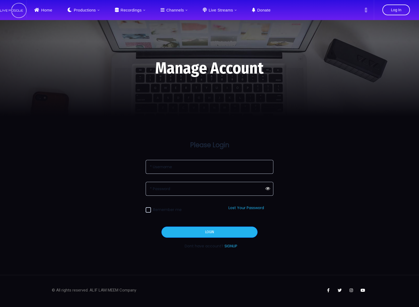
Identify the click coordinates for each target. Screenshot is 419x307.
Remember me (167, 209)
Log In (396, 10)
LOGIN (209, 232)
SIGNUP (230, 246)
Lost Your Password (246, 207)
